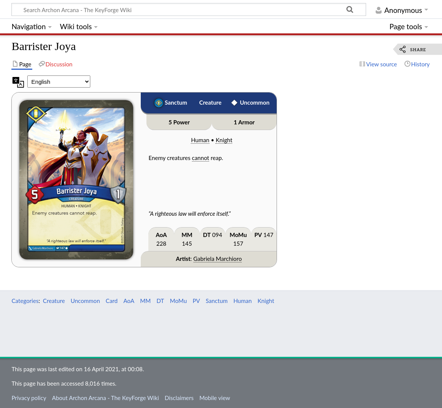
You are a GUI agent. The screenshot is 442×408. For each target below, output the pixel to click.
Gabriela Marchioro (217, 258)
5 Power (179, 122)
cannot (200, 157)
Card (112, 300)
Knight (223, 140)
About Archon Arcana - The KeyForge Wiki (105, 397)
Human (200, 140)
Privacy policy (28, 397)
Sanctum (176, 102)
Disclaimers (179, 397)
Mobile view (214, 397)
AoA (161, 234)
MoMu (238, 234)
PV (258, 234)
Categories (24, 300)
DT (207, 234)
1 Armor (244, 122)
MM (186, 234)
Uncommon (254, 102)
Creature (210, 102)
